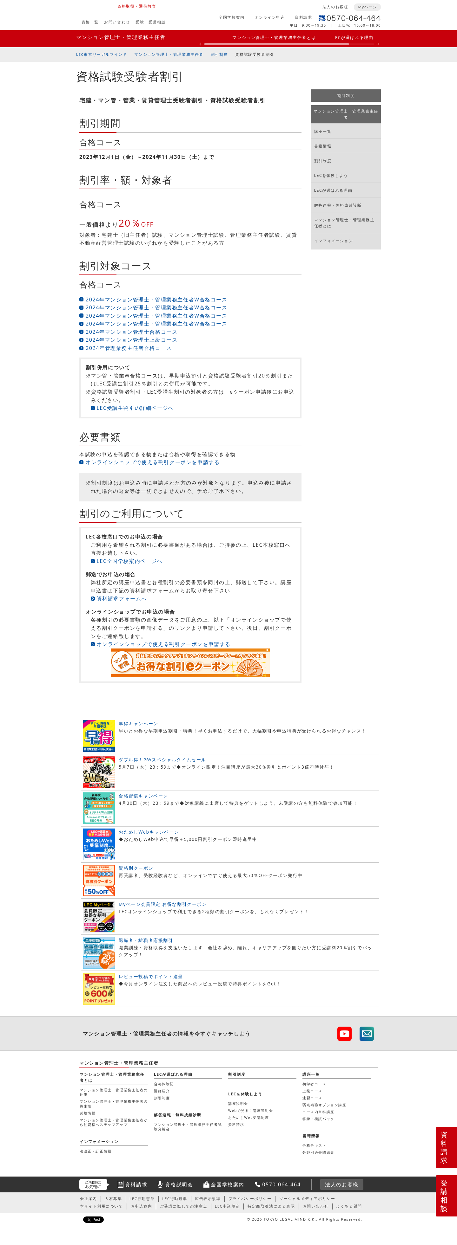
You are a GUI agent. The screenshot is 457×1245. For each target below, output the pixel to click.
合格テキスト (314, 1145)
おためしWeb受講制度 (248, 1117)
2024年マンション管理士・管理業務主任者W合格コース (157, 299)
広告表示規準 (208, 1198)
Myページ (367, 6)
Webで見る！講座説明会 (250, 1110)
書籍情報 (322, 146)
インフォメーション (333, 240)
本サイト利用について (101, 1206)
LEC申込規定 (227, 1206)
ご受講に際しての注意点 (184, 1206)
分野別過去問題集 (318, 1152)
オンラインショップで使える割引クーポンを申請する (153, 462)
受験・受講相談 (151, 22)
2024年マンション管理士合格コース (131, 331)
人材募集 (113, 1198)
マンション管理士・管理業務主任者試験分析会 (188, 1126)
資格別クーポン (136, 868)
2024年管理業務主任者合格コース (129, 348)
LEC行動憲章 (142, 1198)
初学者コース (314, 1083)
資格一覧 (90, 22)
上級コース (312, 1090)
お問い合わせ (117, 22)
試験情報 (88, 1113)
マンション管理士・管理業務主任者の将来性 (114, 1103)
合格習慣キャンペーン (143, 796)
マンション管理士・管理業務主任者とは (274, 37)
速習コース (312, 1097)
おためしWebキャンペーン (149, 832)
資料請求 (303, 17)
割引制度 (219, 54)
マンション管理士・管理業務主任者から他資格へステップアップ (114, 1122)
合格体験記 (164, 1083)
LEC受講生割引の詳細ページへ (135, 407)
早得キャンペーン (138, 723)
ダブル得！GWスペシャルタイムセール (162, 760)
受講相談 (444, 1195)
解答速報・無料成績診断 (338, 205)
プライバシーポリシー (250, 1198)
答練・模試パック (318, 1118)
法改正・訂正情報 (96, 1151)
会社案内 (88, 1198)
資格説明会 (179, 1184)
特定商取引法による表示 (271, 1206)
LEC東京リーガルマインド (101, 54)
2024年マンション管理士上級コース (131, 339)
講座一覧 (322, 131)
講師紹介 (162, 1090)
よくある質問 (349, 1206)
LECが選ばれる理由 (353, 37)
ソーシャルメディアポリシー (307, 1198)
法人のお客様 (335, 6)
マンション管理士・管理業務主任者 (121, 37)
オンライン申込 (270, 17)
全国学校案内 (232, 17)
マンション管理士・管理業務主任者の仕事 (114, 1092)
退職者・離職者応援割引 (146, 940)
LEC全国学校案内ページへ (130, 561)
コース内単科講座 (318, 1111)
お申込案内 (141, 1206)
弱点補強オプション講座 (324, 1104)
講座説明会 (238, 1103)
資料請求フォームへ (122, 598)
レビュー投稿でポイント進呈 (151, 976)
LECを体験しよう (331, 175)
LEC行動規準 (174, 1198)
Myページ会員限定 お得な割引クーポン (163, 904)
